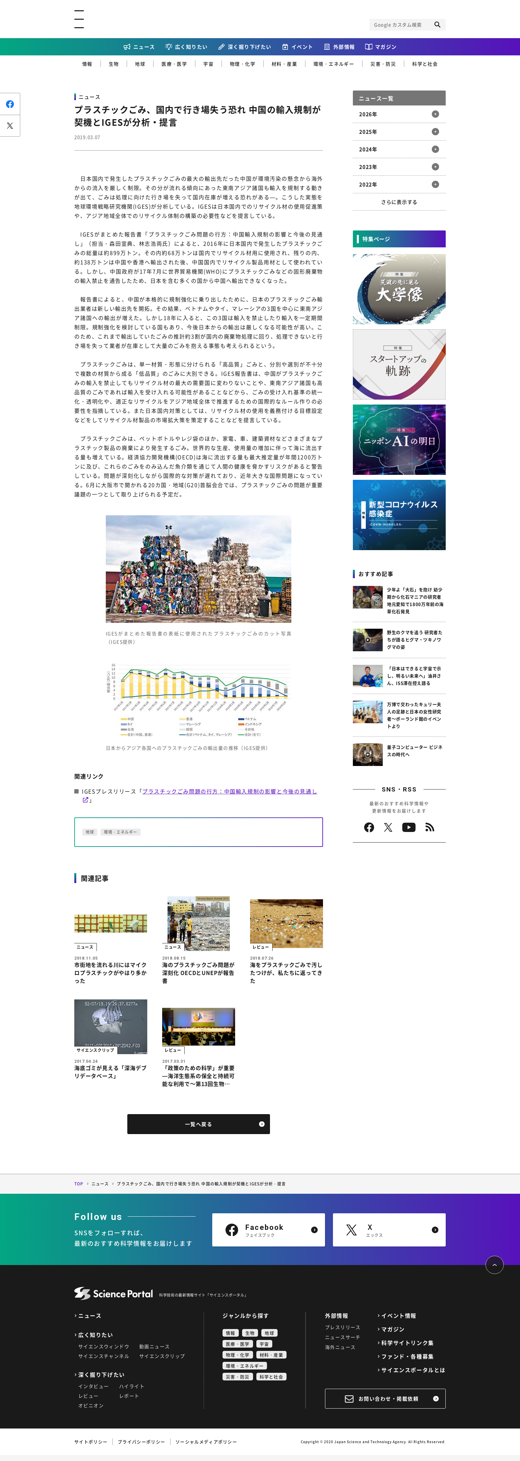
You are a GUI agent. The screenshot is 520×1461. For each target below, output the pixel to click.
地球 (140, 63)
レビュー (88, 1401)
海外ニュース (340, 1353)
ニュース (144, 46)
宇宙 (208, 63)
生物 (114, 63)
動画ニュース (154, 1352)
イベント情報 (399, 1321)
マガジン (386, 46)
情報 (87, 63)
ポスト (10, 125)
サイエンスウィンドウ (103, 1352)
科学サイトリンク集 (407, 1349)
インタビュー (93, 1392)
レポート (129, 1401)
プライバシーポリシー (141, 1447)
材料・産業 (284, 63)
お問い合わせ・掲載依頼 (388, 1404)
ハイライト (132, 1392)
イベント (302, 46)
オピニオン (91, 1411)
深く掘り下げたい (250, 46)
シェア (10, 104)
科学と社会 (425, 63)
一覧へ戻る (199, 1130)
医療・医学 (174, 63)
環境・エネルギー (333, 63)
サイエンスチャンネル (103, 1362)
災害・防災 (383, 63)
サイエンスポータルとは (413, 1376)
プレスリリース (343, 1333)
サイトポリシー (90, 1447)
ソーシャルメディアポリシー (206, 1447)
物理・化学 (242, 63)
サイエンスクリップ (162, 1362)
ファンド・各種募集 (407, 1362)
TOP (79, 1190)
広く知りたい (191, 46)
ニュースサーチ (343, 1343)
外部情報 (344, 46)
